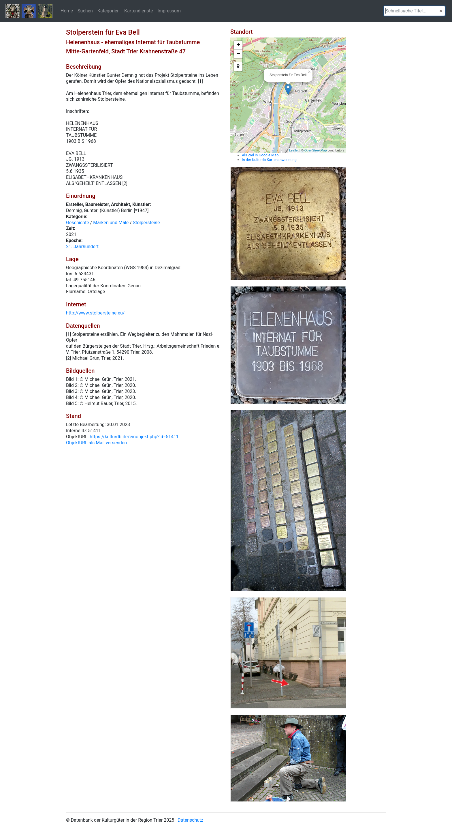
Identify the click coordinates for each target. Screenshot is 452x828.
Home (67, 11)
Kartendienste (138, 11)
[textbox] (414, 11)
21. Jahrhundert (82, 246)
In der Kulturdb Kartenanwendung (269, 160)
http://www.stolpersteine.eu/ (95, 313)
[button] (440, 11)
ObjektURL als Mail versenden (96, 442)
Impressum (169, 11)
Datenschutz (190, 820)
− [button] (238, 54)
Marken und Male (111, 222)
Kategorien (108, 11)
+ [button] (238, 45)
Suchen (85, 11)
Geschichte (77, 222)
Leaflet (294, 150)
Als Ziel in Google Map (260, 155)
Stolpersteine (146, 222)
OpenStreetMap (315, 150)
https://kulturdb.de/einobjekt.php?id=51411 (134, 436)
